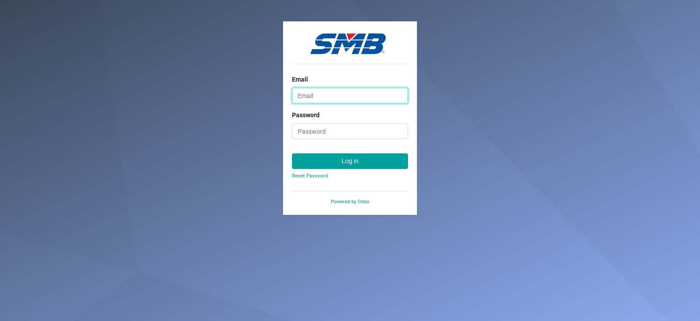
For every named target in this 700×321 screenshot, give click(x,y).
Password (306, 115)
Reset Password (310, 176)
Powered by (350, 202)
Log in (350, 161)
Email (300, 79)
